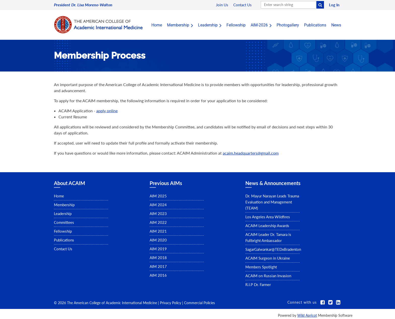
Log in (334, 5)
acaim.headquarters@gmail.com (251, 153)
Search (320, 5)
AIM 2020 (158, 240)
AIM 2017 (158, 266)
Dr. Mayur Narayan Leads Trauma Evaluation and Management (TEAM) (272, 202)
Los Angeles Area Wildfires (267, 217)
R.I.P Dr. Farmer (258, 284)
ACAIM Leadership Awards (267, 225)
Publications (64, 240)
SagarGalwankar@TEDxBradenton (273, 249)
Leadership (63, 213)
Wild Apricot (307, 315)
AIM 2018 (158, 257)
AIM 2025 (158, 196)
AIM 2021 (158, 231)
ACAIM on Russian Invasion (268, 275)
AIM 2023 (158, 213)
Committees (64, 222)
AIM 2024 (158, 204)
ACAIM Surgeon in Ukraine (267, 258)
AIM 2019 (158, 248)
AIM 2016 (158, 275)
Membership (64, 204)
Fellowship (63, 231)
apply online (107, 110)
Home (59, 196)
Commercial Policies (199, 303)
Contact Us (63, 248)
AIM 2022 (158, 222)
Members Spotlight (261, 267)
